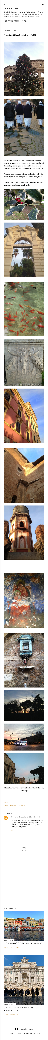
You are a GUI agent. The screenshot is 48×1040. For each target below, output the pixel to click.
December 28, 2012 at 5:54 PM (29, 817)
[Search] (43, 3)
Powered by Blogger (24, 1029)
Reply (13, 830)
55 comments (14, 947)
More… (24, 21)
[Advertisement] (24, 886)
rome (18, 805)
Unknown (14, 817)
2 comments (13, 1014)
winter (23, 805)
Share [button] (6, 802)
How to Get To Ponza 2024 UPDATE (24, 943)
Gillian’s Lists (11, 8)
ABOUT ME (8, 21)
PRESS (16, 21)
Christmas (12, 805)
